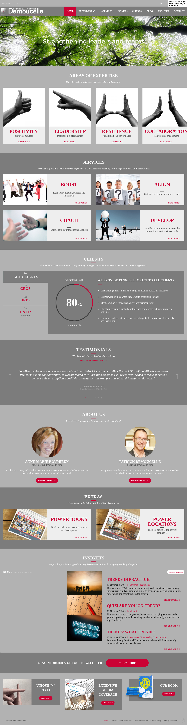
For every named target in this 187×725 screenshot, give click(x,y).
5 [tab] (98, 398)
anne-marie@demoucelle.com (47, 465)
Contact (179, 11)
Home (70, 11)
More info (45, 698)
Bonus (122, 11)
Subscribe (127, 663)
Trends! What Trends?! (132, 632)
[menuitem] (163, 3)
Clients (137, 11)
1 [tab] (85, 398)
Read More (23, 142)
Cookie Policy (156, 721)
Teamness (145, 585)
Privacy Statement (170, 721)
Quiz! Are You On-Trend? (133, 606)
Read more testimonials (93, 360)
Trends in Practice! (129, 579)
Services (106, 11)
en (161, 3)
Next (176, 376)
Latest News (133, 637)
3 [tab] (92, 398)
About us (163, 11)
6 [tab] (101, 398)
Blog (150, 11)
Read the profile (46, 480)
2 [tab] (88, 398)
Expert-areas (87, 11)
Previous (10, 376)
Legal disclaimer (125, 721)
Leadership (132, 585)
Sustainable (160, 637)
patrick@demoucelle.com (140, 465)
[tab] (25, 276)
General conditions (141, 721)
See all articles (176, 572)
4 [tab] (95, 398)
